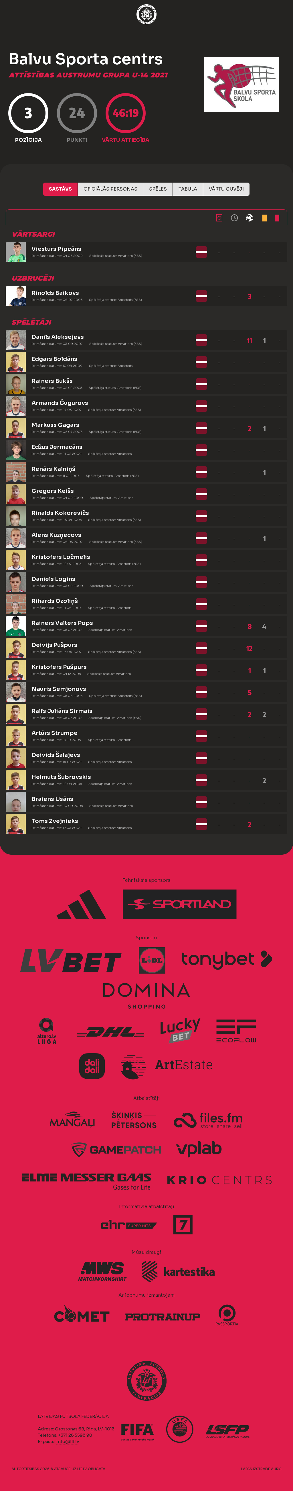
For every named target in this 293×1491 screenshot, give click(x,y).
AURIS (276, 1469)
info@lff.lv (67, 1441)
